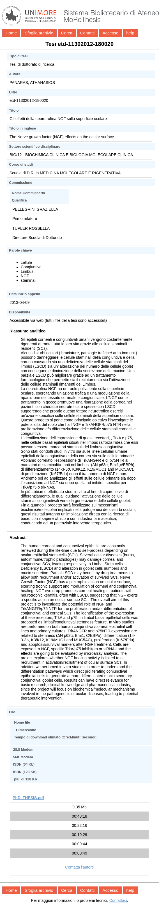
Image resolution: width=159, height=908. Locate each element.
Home (11, 32)
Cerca (66, 32)
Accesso (110, 32)
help (130, 32)
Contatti (87, 32)
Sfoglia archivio (39, 32)
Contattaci (118, 900)
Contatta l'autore (79, 867)
